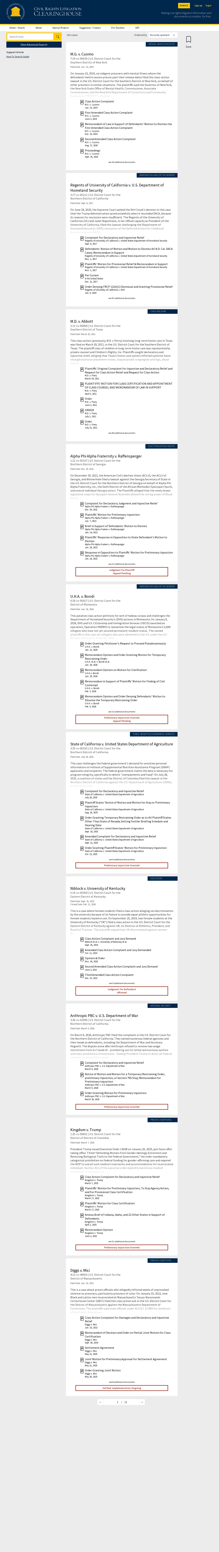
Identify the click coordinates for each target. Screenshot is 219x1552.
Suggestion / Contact (90, 27)
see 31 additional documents (121, 1241)
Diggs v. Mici (80, 1270)
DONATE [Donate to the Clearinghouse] (184, 5)
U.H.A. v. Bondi (82, 596)
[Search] (30, 36)
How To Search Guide (17, 56)
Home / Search (17, 27)
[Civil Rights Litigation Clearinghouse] (33, 12)
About (38, 27)
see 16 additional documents (121, 162)
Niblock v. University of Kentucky (97, 888)
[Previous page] (100, 1402)
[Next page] (142, 1402)
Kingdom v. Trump (85, 1129)
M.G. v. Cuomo (82, 54)
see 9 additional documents (122, 983)
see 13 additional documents (121, 711)
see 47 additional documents (121, 298)
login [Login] (208, 5)
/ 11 (124, 1402)
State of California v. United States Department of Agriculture (121, 743)
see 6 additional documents (122, 859)
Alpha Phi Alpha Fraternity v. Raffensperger (106, 456)
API (137, 27)
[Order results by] (163, 35)
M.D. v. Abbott (81, 321)
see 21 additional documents (121, 564)
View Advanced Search (34, 44)
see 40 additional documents (121, 433)
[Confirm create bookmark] (188, 42)
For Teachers (117, 27)
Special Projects (60, 27)
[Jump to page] (112, 1402)
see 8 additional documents (122, 1382)
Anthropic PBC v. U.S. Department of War (104, 1015)
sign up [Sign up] (198, 5)
